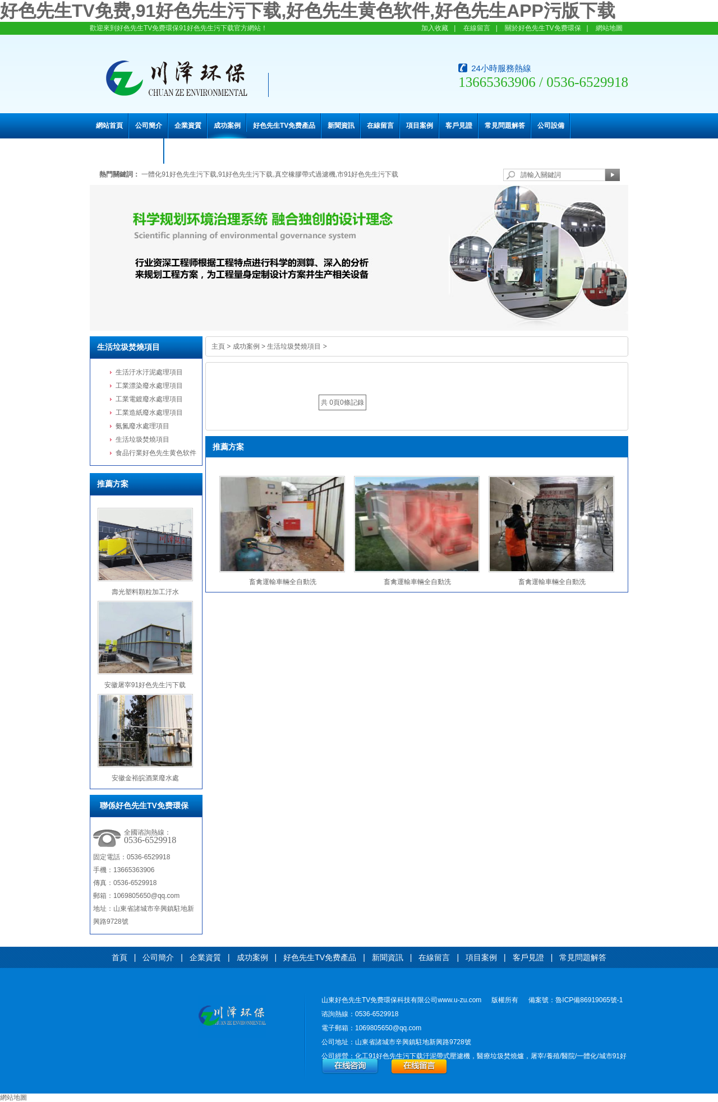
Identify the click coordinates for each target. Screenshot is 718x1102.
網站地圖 (609, 28)
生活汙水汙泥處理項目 (149, 372)
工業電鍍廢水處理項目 (149, 399)
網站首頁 (109, 125)
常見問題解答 (505, 125)
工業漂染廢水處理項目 (149, 386)
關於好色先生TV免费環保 (543, 28)
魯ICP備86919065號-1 (589, 1000)
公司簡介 (148, 125)
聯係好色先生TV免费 (127, 151)
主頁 (218, 346)
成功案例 (227, 125)
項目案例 (419, 125)
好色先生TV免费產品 (284, 125)
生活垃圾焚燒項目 (128, 346)
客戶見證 (458, 125)
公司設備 (550, 125)
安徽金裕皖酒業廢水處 (145, 778)
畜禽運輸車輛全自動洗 (282, 582)
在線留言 (476, 28)
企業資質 (187, 125)
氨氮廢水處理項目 (142, 426)
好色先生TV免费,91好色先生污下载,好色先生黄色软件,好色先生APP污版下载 (307, 11)
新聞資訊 (341, 125)
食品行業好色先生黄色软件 (156, 453)
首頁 (119, 957)
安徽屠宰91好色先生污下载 (145, 685)
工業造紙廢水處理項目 (149, 412)
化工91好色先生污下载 (389, 1056)
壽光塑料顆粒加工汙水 (145, 592)
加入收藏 (434, 28)
